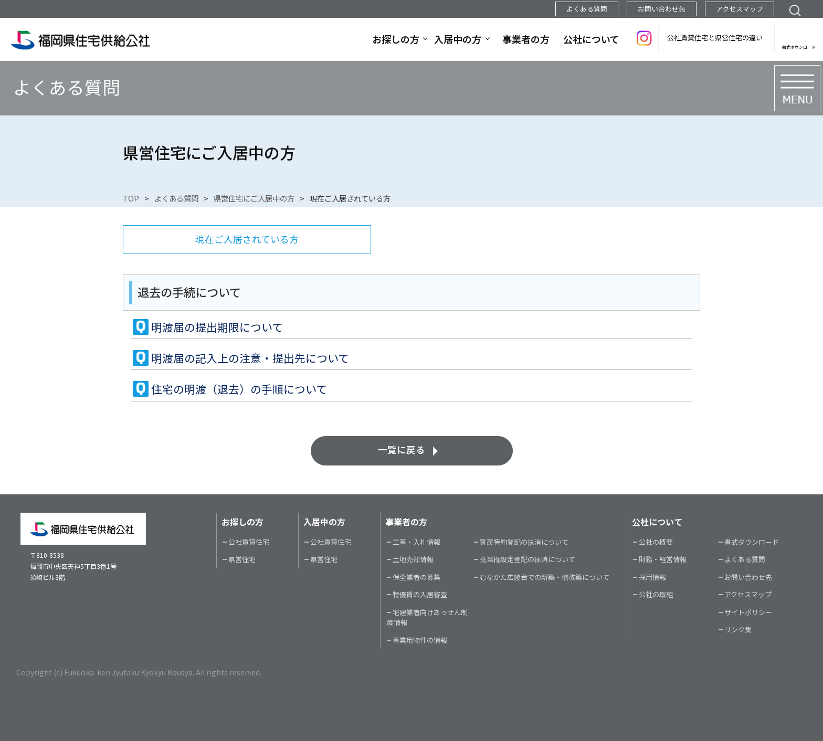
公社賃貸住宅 (248, 542)
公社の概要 (656, 542)
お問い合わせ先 (661, 9)
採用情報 (652, 577)
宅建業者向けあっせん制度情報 (427, 617)
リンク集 (738, 629)
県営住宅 (242, 559)
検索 (794, 9)
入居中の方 (457, 39)
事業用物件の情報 (420, 640)
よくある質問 (586, 9)
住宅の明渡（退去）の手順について (239, 389)
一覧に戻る (401, 449)
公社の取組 (656, 594)
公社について (591, 39)
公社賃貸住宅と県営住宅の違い (715, 38)
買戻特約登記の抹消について (524, 542)
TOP (131, 198)
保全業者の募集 (416, 577)
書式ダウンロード (799, 47)
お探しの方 (395, 39)
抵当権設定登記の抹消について (527, 559)
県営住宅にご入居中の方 (254, 198)
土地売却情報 (413, 559)
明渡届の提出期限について (217, 327)
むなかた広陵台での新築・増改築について (544, 577)
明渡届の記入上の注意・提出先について (250, 358)
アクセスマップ (739, 9)
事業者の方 (526, 39)
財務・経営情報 (663, 559)
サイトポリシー (748, 612)
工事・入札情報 (416, 542)
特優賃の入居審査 (420, 594)
